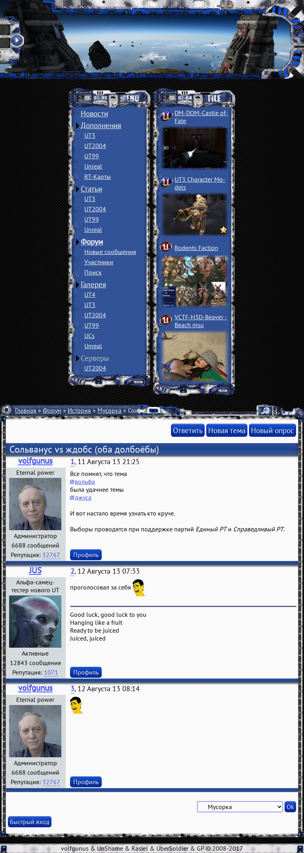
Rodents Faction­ (196, 248)
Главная (25, 410)
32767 (51, 555)
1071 (51, 672)
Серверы (95, 358)
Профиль (86, 555)
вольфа (85, 481)
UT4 (89, 294)
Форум (92, 241)
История (79, 410)
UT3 (89, 135)
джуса (83, 497)
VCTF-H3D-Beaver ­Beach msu (201, 321)
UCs (89, 335)
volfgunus (35, 460)
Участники (98, 262)
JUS (35, 570)
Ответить (188, 430)
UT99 (91, 156)
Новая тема (226, 430)
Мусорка (109, 410)
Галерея (93, 284)
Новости (94, 113)
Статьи (91, 188)
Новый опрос (272, 430)
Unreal (93, 166)
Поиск (93, 272)
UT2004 (95, 146)
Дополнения (101, 125)
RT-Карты (97, 176)
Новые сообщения (110, 252)
